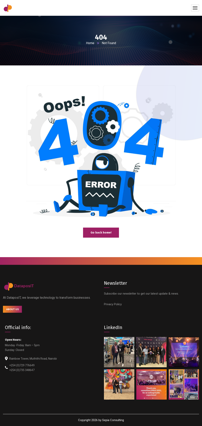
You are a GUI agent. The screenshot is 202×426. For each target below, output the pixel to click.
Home (90, 43)
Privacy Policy (113, 304)
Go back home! (101, 232)
